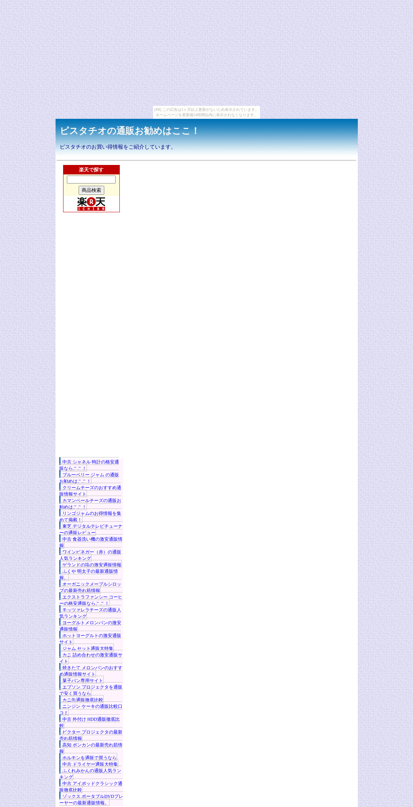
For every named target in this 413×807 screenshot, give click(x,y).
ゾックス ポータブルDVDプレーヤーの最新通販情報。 (91, 799)
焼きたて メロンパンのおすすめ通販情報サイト (90, 671)
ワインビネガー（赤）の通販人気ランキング (90, 555)
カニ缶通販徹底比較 (82, 700)
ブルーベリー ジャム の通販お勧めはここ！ (89, 478)
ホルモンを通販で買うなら (89, 757)
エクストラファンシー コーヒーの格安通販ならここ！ (90, 600)
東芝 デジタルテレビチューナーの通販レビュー (90, 529)
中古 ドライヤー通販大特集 (90, 764)
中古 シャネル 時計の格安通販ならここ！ (89, 465)
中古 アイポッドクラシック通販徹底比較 (90, 787)
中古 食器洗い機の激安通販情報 (90, 542)
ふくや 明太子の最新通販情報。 (88, 574)
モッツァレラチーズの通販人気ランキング (90, 613)
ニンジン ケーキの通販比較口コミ (90, 709)
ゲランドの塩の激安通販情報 (91, 565)
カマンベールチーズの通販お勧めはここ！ (90, 504)
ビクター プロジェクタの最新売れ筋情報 (90, 735)
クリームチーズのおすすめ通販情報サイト (90, 491)
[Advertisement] (91, 345)
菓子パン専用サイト (82, 680)
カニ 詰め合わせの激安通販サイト (90, 658)
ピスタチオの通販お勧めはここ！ (130, 131)
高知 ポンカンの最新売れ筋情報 (90, 748)
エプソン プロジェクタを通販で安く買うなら (90, 690)
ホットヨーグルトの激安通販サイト (90, 639)
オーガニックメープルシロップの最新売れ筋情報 (90, 587)
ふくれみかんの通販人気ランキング (90, 774)
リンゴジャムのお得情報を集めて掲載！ (90, 516)
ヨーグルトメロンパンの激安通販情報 (90, 626)
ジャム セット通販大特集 (87, 648)
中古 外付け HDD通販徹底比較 (89, 722)
